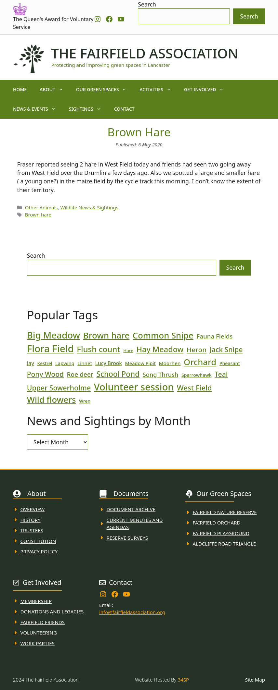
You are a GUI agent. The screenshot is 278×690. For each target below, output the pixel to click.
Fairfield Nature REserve (224, 512)
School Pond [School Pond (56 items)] (117, 374)
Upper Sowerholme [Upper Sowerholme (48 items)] (59, 387)
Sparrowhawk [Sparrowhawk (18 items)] (196, 375)
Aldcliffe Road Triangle (224, 543)
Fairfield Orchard (216, 522)
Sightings (88, 109)
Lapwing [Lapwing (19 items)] (64, 363)
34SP (183, 679)
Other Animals (41, 207)
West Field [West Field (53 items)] (194, 387)
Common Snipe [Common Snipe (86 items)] (163, 335)
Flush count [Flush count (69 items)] (98, 349)
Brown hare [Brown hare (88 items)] (106, 335)
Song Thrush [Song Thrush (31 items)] (161, 374)
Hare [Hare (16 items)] (128, 350)
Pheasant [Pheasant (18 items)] (229, 363)
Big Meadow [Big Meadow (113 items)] (53, 335)
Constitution (38, 541)
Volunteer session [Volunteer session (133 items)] (134, 386)
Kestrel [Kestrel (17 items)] (44, 363)
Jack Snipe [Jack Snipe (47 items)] (226, 349)
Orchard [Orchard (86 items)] (200, 362)
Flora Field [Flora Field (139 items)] (50, 348)
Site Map (255, 679)
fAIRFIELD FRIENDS (42, 622)
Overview (32, 509)
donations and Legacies (52, 611)
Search (147, 4)
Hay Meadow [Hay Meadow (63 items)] (160, 349)
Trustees (31, 530)
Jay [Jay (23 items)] (30, 363)
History (30, 520)
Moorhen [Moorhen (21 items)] (170, 363)
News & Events (37, 109)
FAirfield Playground (220, 533)
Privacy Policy (39, 551)
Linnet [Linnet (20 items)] (84, 363)
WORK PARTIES (37, 643)
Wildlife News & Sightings (89, 207)
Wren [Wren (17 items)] (84, 401)
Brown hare (38, 214)
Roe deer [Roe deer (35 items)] (80, 374)
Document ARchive (130, 509)
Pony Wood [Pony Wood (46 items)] (45, 374)
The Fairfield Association (144, 53)
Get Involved (207, 89)
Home (20, 89)
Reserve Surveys (127, 538)
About (55, 89)
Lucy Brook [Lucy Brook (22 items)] (108, 363)
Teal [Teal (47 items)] (221, 374)
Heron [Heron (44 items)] (196, 349)
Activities (158, 89)
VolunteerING (38, 632)
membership (36, 601)
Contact (124, 109)
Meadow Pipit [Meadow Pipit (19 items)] (140, 363)
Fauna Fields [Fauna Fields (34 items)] (214, 336)
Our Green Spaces (104, 89)
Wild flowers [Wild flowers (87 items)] (51, 399)
